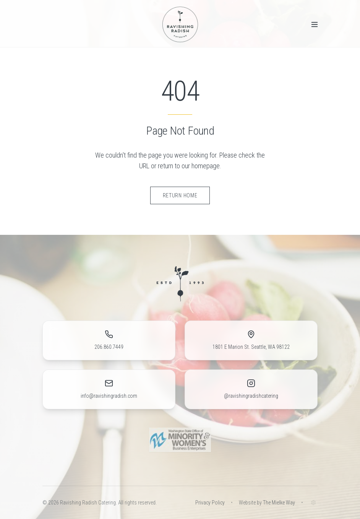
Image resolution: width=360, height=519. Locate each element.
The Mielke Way (279, 502)
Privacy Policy (210, 502)
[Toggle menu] (314, 24)
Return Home (180, 195)
